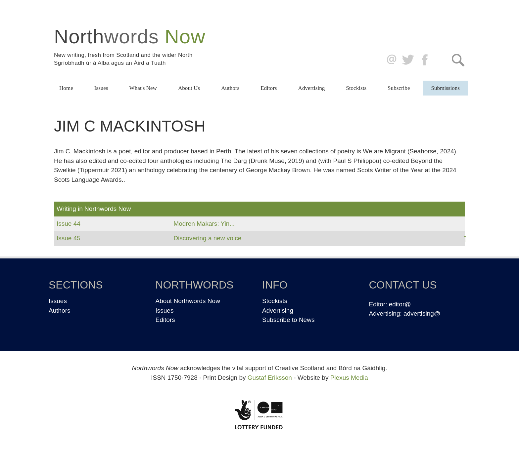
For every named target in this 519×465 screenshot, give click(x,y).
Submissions (445, 88)
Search (458, 60)
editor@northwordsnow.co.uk (390, 60)
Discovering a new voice (207, 238)
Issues (101, 88)
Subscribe (399, 88)
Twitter (408, 60)
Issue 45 (68, 238)
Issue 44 (68, 223)
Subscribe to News (288, 319)
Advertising (311, 88)
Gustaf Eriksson (270, 377)
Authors (230, 88)
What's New (143, 88)
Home (66, 88)
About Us (189, 88)
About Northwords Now (188, 300)
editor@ (400, 304)
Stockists (356, 88)
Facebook (425, 60)
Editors (268, 88)
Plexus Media (349, 377)
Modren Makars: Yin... (204, 223)
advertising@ (421, 313)
